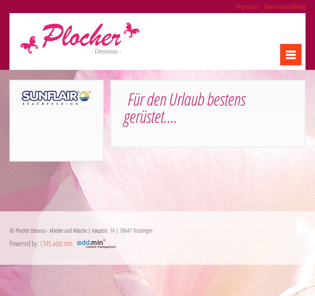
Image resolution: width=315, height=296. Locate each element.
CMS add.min (56, 243)
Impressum (248, 6)
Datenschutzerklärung (285, 6)
